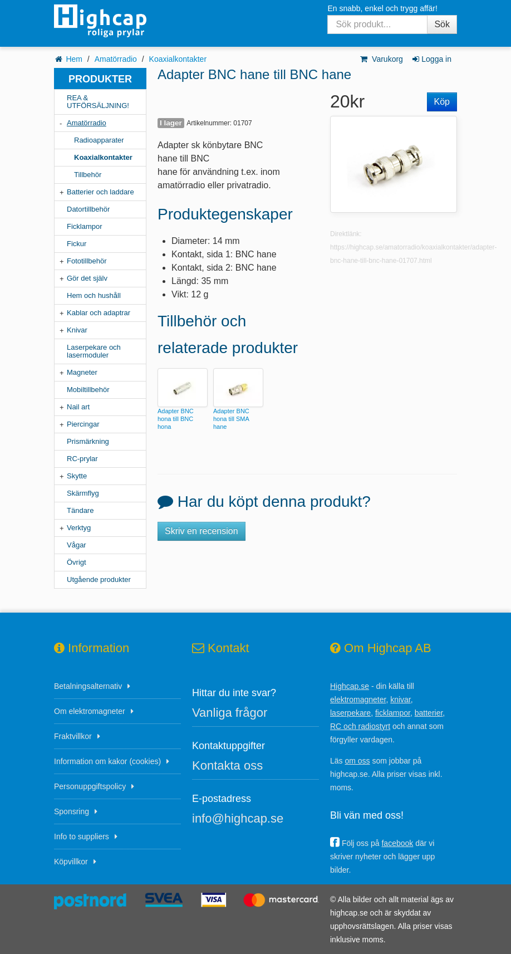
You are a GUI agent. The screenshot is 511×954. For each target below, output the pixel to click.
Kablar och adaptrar (98, 313)
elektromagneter (358, 699)
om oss (357, 760)
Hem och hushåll (94, 295)
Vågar (76, 545)
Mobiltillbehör (88, 389)
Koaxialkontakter (178, 59)
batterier (429, 712)
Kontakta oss (227, 765)
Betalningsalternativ (88, 686)
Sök (442, 24)
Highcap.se (349, 686)
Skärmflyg (83, 493)
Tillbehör (87, 174)
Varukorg (381, 59)
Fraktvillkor (73, 736)
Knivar (77, 330)
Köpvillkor (71, 861)
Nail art (78, 407)
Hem (74, 59)
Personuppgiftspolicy (90, 786)
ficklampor (392, 712)
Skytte (77, 476)
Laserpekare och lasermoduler (94, 351)
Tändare (80, 510)
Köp (442, 101)
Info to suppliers (81, 836)
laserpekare (350, 712)
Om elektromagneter (89, 711)
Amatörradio (116, 59)
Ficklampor (84, 226)
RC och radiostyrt (360, 726)
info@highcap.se (237, 818)
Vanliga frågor (229, 713)
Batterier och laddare (100, 192)
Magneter (82, 372)
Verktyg (79, 528)
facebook (397, 843)
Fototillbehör (87, 261)
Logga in (431, 59)
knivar (400, 699)
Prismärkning (88, 441)
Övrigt (76, 562)
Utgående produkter (99, 579)
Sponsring (71, 811)
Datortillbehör (88, 209)
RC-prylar (82, 458)
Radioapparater (99, 140)
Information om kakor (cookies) (107, 761)
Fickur (76, 243)
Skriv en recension (201, 531)
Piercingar (83, 424)
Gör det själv (87, 278)
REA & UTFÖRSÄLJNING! (98, 102)
